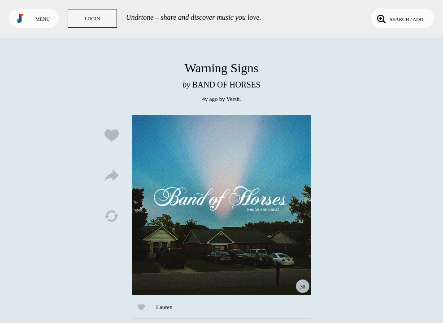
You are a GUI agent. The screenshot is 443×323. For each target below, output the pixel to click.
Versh (233, 99)
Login (92, 18)
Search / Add (399, 18)
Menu (42, 19)
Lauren (164, 307)
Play (221, 205)
